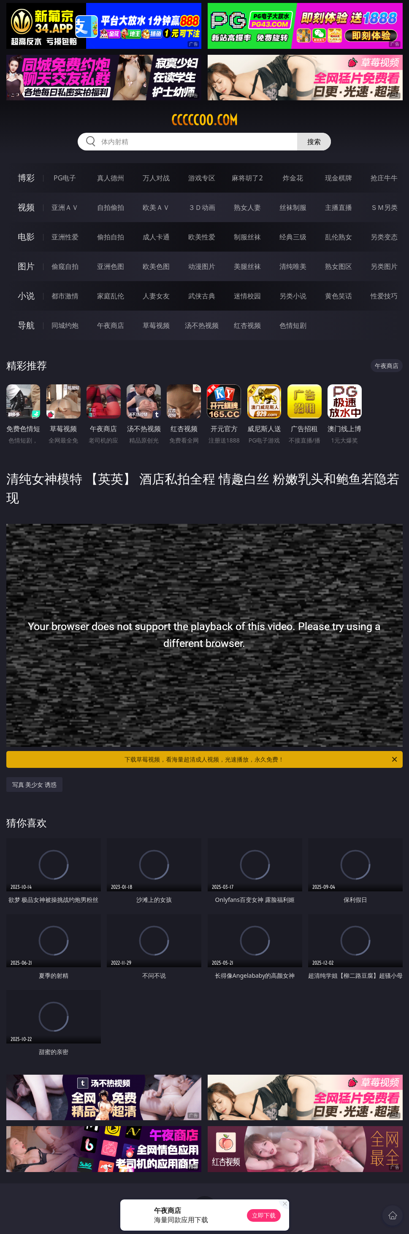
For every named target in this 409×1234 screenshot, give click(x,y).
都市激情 (65, 295)
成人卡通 (156, 236)
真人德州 (110, 177)
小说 (26, 295)
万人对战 (156, 177)
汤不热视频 (202, 325)
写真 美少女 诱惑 (34, 785)
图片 (26, 266)
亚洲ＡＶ (65, 207)
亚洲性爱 (65, 236)
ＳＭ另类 (384, 207)
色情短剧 (292, 325)
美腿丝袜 (247, 266)
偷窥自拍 (65, 266)
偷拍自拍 (110, 236)
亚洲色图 (110, 266)
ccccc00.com (204, 120)
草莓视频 (156, 325)
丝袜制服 (292, 207)
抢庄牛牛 (384, 177)
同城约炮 (65, 325)
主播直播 (338, 207)
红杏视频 (247, 325)
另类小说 (292, 295)
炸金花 (293, 177)
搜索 (314, 141)
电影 (26, 236)
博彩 (26, 177)
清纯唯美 (292, 266)
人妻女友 (156, 295)
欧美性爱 (201, 236)
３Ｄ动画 (201, 207)
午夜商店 (110, 325)
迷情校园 (247, 295)
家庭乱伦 (110, 295)
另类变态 (384, 236)
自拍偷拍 (110, 207)
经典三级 (292, 236)
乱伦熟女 (338, 236)
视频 (26, 207)
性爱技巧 (384, 295)
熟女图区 (338, 266)
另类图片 (384, 266)
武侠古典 (201, 295)
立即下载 (264, 1215)
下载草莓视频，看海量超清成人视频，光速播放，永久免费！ (261, 759)
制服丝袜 (247, 236)
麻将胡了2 (247, 177)
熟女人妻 (247, 207)
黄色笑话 (338, 295)
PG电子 (65, 177)
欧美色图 (156, 266)
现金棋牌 (338, 177)
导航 (26, 325)
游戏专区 (201, 177)
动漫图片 (201, 266)
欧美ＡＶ (156, 207)
